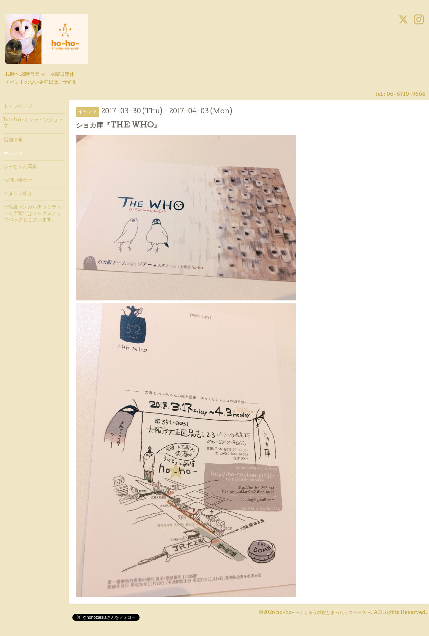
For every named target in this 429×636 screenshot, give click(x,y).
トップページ (17, 107)
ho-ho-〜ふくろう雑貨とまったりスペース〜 (323, 613)
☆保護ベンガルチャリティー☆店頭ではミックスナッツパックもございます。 (32, 214)
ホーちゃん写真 (20, 167)
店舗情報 (13, 140)
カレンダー (15, 153)
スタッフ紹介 (17, 194)
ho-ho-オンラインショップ (33, 123)
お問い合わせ (17, 180)
